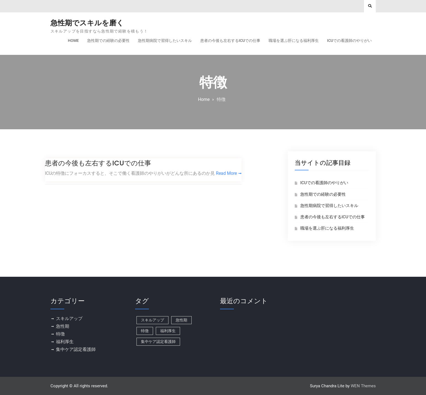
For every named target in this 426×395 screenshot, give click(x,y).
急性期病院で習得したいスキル (165, 40)
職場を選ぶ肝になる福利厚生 (294, 40)
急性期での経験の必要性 (108, 40)
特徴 (60, 334)
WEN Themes (363, 385)
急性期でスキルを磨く (87, 23)
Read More (226, 173)
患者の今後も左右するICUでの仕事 (230, 40)
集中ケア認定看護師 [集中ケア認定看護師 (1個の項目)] (158, 341)
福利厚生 (65, 341)
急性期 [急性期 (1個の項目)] (181, 320)
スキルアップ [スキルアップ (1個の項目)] (152, 320)
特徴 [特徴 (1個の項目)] (145, 331)
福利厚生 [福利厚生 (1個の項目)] (168, 331)
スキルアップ (69, 318)
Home (73, 40)
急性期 (62, 326)
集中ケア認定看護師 (76, 349)
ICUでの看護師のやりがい (349, 40)
